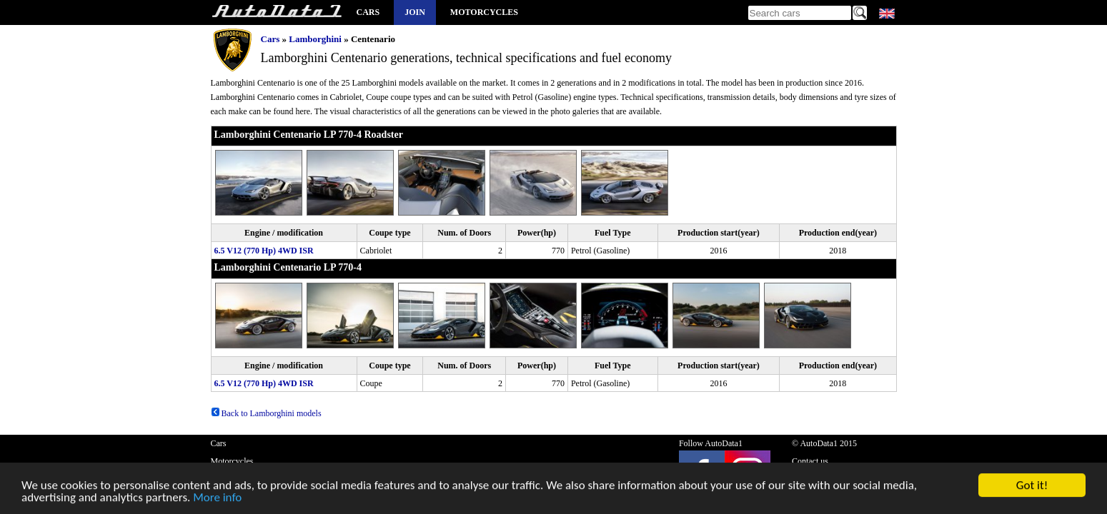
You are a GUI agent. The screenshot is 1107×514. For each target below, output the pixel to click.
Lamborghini (315, 39)
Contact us (810, 461)
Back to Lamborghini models (266, 413)
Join (414, 12)
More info (217, 498)
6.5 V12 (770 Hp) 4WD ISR (264, 251)
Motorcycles (484, 12)
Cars (368, 12)
